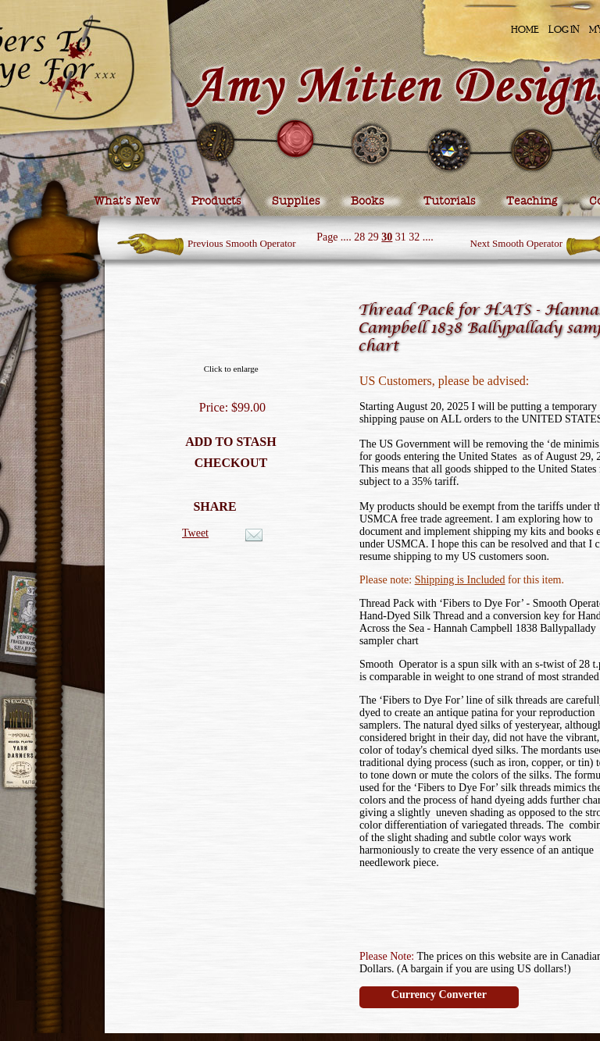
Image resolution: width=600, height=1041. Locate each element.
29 (373, 237)
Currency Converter (439, 994)
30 (386, 237)
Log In (564, 29)
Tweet (195, 533)
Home (525, 29)
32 (414, 237)
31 (400, 237)
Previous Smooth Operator (242, 243)
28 (359, 237)
